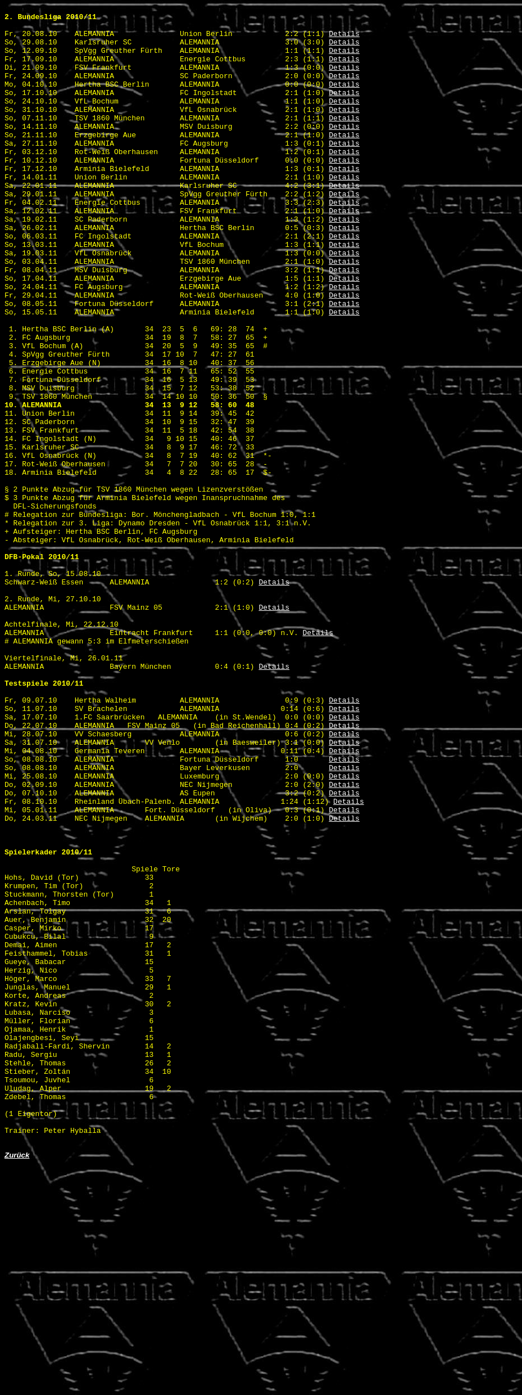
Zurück (16, 1383)
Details (344, 40)
